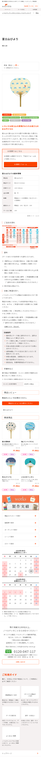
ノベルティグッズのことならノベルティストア (16, 13)
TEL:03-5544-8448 (20, 655)
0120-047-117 (25, 651)
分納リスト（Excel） (12, 326)
